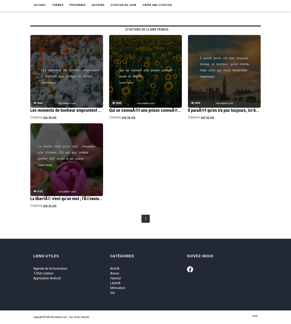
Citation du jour (123, 5)
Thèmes (57, 5)
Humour (115, 278)
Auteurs (98, 5)
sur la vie (49, 117)
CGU (255, 316)
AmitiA (114, 268)
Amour (114, 273)
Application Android (47, 278)
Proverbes (78, 5)
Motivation (117, 288)
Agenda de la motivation (50, 268)
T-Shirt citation (43, 273)
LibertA (115, 283)
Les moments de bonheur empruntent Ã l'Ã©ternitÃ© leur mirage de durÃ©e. (100, 110)
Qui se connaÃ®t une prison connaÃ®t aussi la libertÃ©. (160, 110)
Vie (112, 293)
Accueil (40, 5)
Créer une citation (157, 5)
